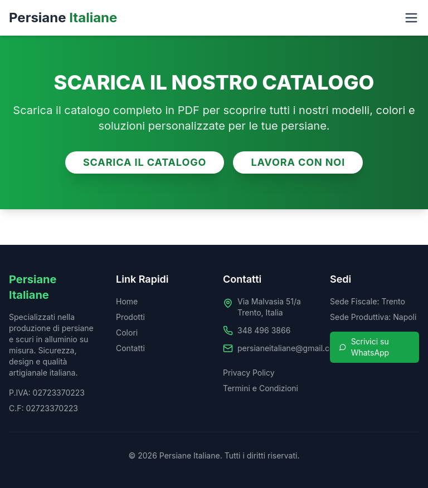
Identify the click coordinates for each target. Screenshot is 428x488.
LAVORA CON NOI (298, 162)
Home (127, 301)
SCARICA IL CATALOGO (144, 162)
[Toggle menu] (411, 18)
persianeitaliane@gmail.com (289, 348)
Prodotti (130, 317)
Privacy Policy (249, 372)
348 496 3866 (263, 330)
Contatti (130, 348)
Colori (127, 332)
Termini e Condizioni (260, 388)
